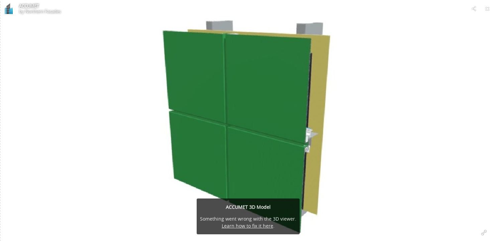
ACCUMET (29, 6)
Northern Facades (43, 11)
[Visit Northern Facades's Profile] (8, 8)
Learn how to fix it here (247, 226)
